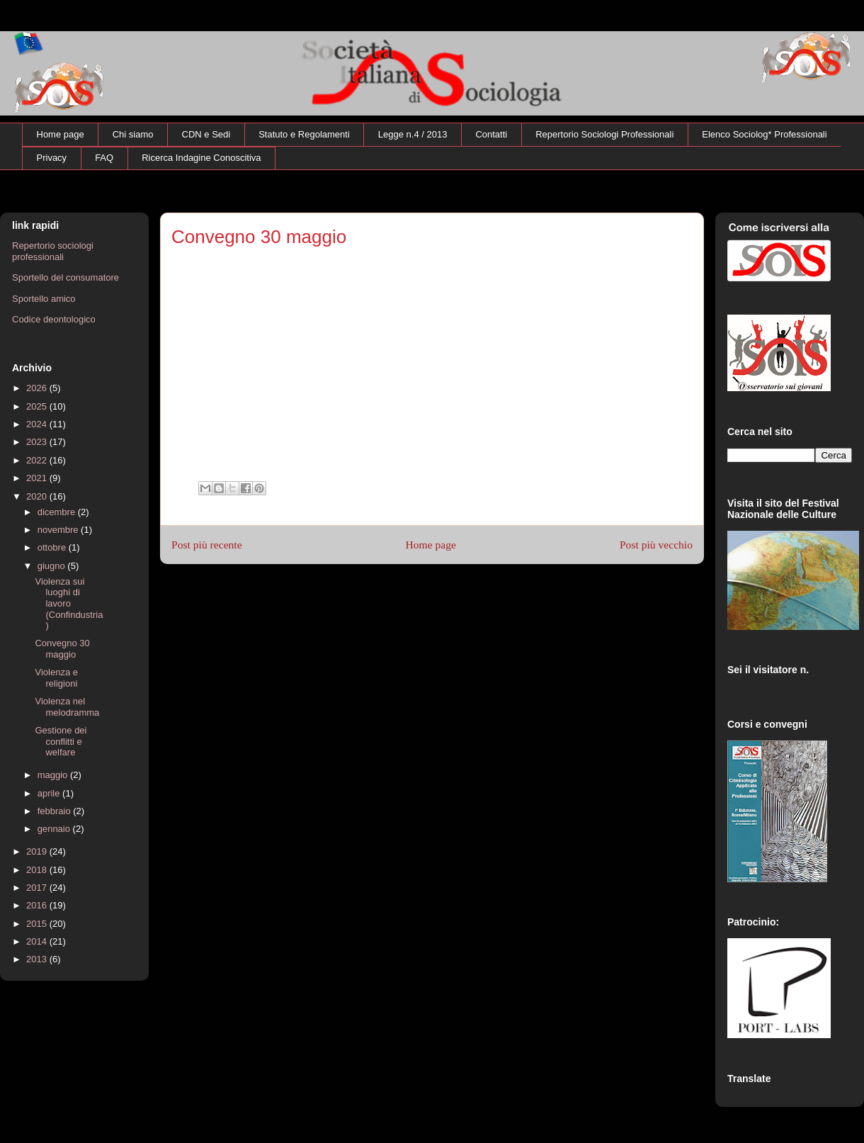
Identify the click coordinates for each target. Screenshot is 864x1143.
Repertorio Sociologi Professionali (604, 134)
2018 (38, 870)
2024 (38, 424)
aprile (50, 793)
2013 (38, 959)
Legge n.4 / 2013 (413, 134)
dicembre (58, 512)
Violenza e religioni (56, 678)
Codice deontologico (54, 319)
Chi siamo (133, 134)
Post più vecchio (656, 545)
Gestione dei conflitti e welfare (60, 741)
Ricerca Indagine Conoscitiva (201, 157)
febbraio (56, 811)
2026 (38, 388)
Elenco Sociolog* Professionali (764, 134)
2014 (38, 941)
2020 (38, 496)
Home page (60, 134)
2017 (38, 887)
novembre (59, 529)
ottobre (53, 547)
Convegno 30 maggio (62, 649)
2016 (38, 905)
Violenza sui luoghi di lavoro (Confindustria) (69, 603)
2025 (38, 406)
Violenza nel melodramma (67, 707)
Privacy (52, 157)
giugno (53, 566)
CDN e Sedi (206, 134)
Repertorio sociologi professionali (52, 251)
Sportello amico (44, 298)
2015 (38, 923)
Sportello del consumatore (65, 277)
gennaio (55, 828)
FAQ (104, 157)
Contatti (491, 134)
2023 (38, 442)
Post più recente (206, 545)
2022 (38, 460)
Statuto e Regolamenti (304, 134)
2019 (38, 851)
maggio (54, 775)
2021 (38, 478)
